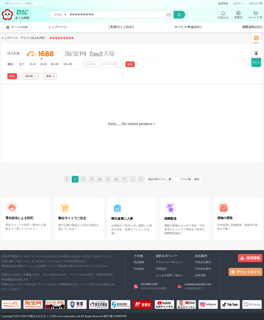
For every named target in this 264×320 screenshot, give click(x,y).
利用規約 (161, 268)
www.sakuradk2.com (68, 316)
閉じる (256, 62)
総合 (12, 76)
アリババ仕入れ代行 (33, 37)
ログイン (238, 3)
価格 (50, 76)
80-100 (55, 64)
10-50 (32, 64)
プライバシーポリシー (169, 262)
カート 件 (255, 17)
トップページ (57, 27)
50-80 (43, 64)
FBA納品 (139, 268)
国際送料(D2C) (252, 27)
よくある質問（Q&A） (169, 275)
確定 (130, 64)
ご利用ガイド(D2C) (120, 27)
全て (22, 64)
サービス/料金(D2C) (188, 27)
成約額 (31, 76)
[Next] (140, 179)
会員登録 (223, 3)
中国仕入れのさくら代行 (42, 316)
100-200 (67, 64)
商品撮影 (139, 262)
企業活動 (200, 275)
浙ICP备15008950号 (115, 316)
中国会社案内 (203, 262)
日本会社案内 (203, 268)
